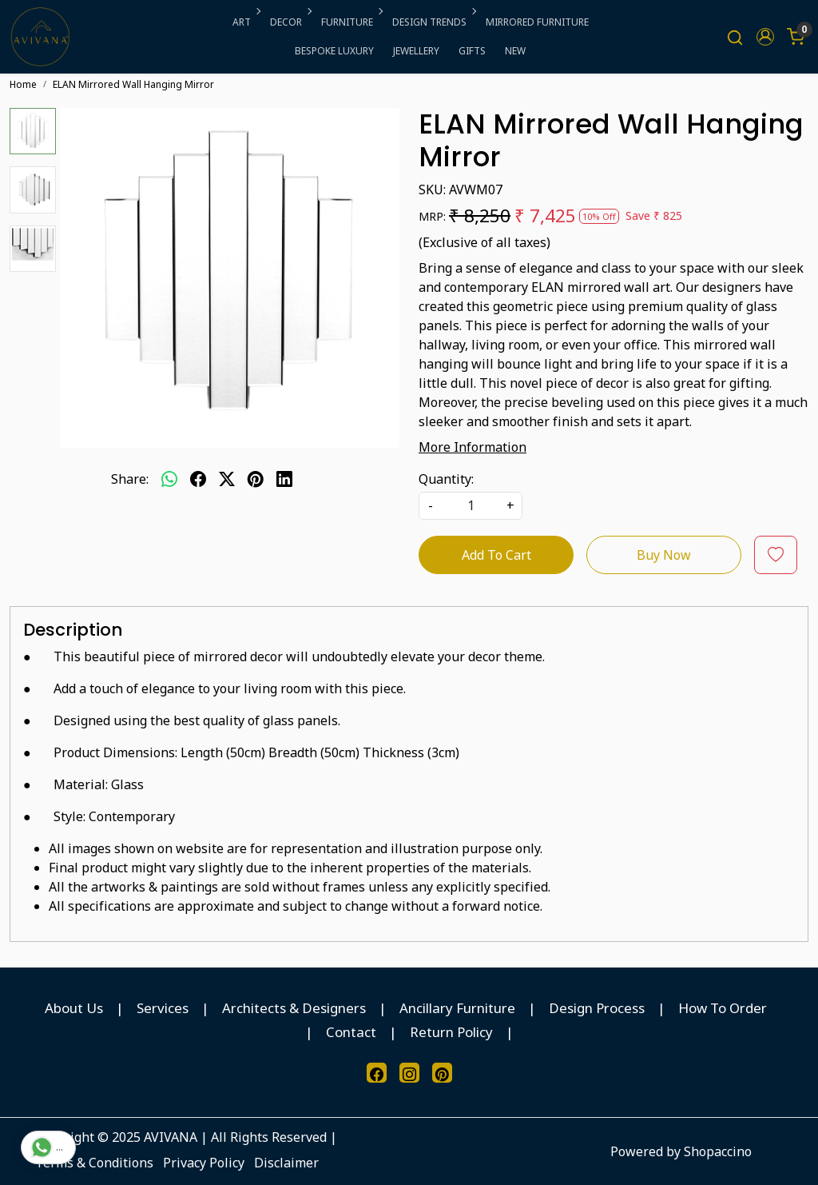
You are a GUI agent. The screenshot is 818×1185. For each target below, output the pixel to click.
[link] (735, 37)
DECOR (289, 22)
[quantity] (470, 506)
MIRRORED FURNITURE (537, 22)
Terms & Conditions (94, 1162)
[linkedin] (284, 479)
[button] (765, 37)
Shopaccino (718, 1151)
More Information (472, 447)
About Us (74, 1008)
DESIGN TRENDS (433, 22)
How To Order (722, 1008)
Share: (130, 479)
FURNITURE (350, 22)
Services (163, 1008)
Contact (351, 1032)
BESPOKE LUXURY (334, 51)
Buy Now (664, 555)
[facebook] (198, 479)
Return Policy (451, 1032)
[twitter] (226, 479)
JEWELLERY (416, 51)
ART (245, 22)
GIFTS (472, 51)
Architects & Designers (294, 1008)
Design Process (597, 1008)
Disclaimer (286, 1162)
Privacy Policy (203, 1162)
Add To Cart (496, 555)
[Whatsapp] (169, 479)
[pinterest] (255, 479)
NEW (515, 51)
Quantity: (446, 479)
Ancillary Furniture (457, 1008)
